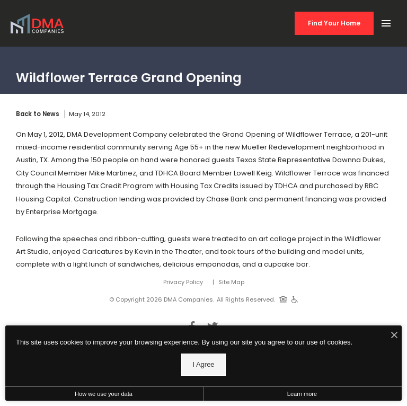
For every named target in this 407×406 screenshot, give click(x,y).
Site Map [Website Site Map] (231, 282)
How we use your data (103, 394)
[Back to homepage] (37, 23)
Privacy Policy (183, 282)
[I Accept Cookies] (394, 336)
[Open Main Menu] (385, 21)
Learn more (302, 394)
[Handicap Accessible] (294, 299)
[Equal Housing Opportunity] (283, 299)
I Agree (203, 364)
